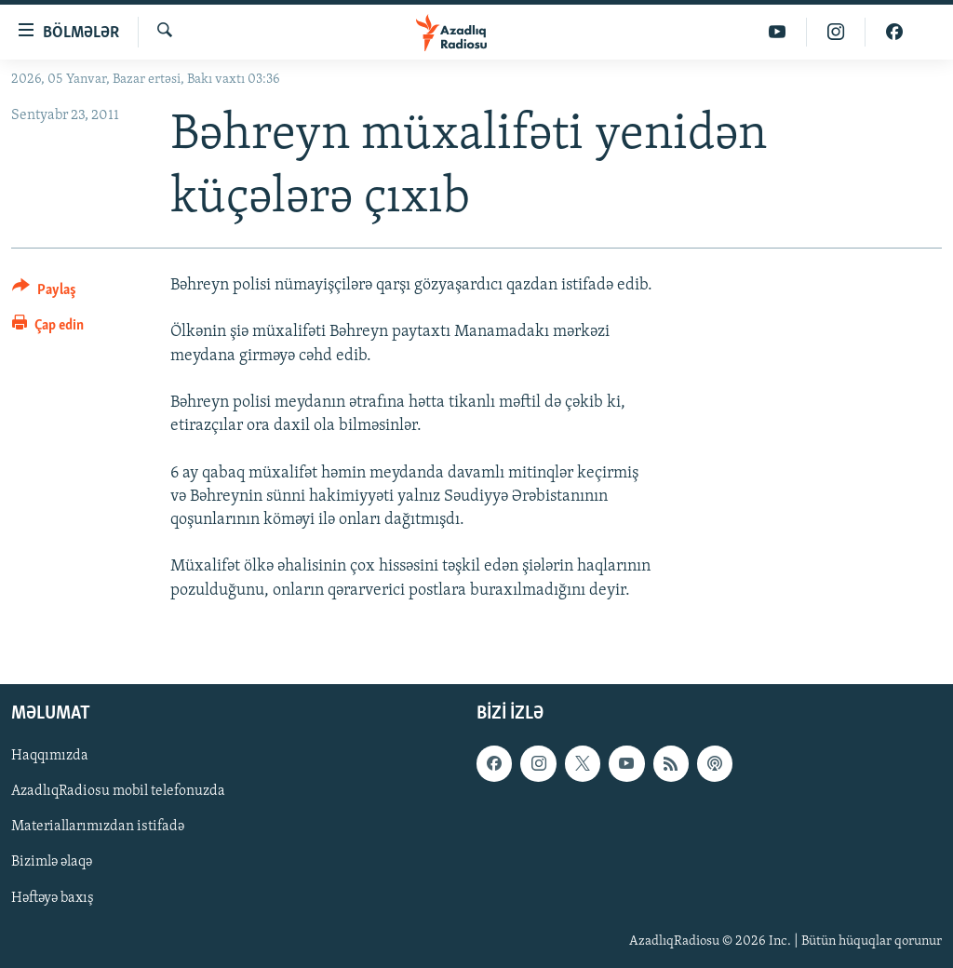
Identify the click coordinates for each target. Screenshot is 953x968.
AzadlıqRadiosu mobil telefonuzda (118, 791)
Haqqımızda (49, 755)
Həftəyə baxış (52, 897)
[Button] (44, 293)
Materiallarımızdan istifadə (97, 826)
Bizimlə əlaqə (51, 861)
